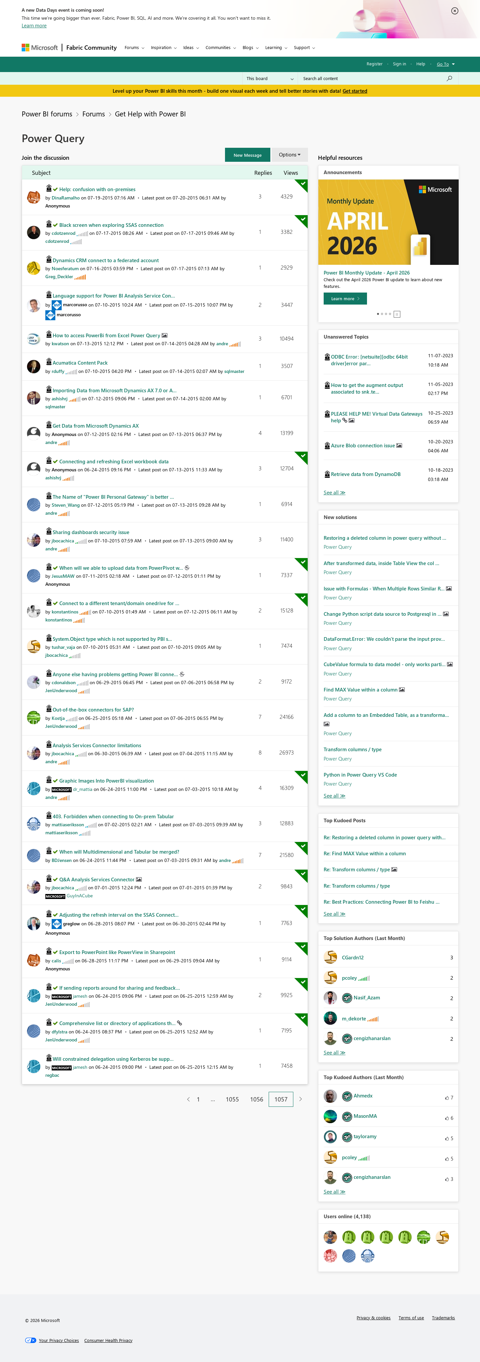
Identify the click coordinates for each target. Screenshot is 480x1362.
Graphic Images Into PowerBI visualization (106, 780)
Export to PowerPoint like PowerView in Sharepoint (117, 952)
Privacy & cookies (374, 1317)
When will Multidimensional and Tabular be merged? (119, 851)
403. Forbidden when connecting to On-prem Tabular (113, 816)
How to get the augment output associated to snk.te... (367, 388)
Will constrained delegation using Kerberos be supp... (113, 1058)
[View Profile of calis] (56, 960)
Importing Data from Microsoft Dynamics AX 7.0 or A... (115, 390)
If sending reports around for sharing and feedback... (119, 987)
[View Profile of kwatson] (60, 343)
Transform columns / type (353, 749)
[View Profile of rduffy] (58, 371)
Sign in (399, 63)
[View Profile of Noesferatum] (65, 268)
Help (420, 63)
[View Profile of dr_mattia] (82, 789)
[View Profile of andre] (222, 343)
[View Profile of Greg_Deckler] (59, 276)
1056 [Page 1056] (256, 1099)
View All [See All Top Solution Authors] (335, 1052)
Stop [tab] (397, 314)
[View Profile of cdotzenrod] (63, 233)
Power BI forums (47, 113)
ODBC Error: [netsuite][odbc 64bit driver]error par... (369, 360)
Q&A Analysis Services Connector (97, 879)
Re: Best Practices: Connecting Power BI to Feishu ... (382, 901)
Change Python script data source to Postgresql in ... (383, 613)
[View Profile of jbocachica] (63, 540)
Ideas (188, 47)
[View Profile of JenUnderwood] (61, 690)
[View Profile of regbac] (52, 1075)
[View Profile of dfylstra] (59, 1031)
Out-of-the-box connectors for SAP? (93, 709)
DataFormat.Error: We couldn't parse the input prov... (384, 638)
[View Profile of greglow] (71, 923)
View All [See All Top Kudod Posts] (335, 914)
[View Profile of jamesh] (80, 996)
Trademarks (443, 1317)
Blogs (248, 47)
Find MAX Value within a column (361, 689)
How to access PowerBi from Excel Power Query (107, 335)
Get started (355, 90)
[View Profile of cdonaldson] (64, 682)
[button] (247, 155)
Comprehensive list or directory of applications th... (118, 1023)
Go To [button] (443, 64)
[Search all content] (378, 78)
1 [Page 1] (198, 1099)
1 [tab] (378, 314)
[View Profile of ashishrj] (60, 398)
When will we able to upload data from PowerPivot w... (121, 567)
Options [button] (287, 154)
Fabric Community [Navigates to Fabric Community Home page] (91, 47)
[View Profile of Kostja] (58, 718)
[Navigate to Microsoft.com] (40, 47)
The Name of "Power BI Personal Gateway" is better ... (113, 496)
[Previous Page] (186, 1099)
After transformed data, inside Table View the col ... (381, 563)
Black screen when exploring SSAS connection (111, 224)
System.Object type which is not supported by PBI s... (112, 638)
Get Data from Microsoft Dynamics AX (96, 425)
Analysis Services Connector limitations (97, 745)
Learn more (34, 25)
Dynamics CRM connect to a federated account (106, 260)
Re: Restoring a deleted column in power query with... (385, 837)
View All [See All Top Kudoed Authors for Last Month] (335, 1192)
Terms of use (411, 1317)
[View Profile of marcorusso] (75, 304)
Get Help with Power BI (150, 113)
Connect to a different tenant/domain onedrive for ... (119, 603)
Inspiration (161, 47)
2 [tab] (382, 314)
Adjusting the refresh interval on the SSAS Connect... (119, 914)
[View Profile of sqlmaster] (234, 371)
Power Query (338, 546)
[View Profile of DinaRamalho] (66, 197)
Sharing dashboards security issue (91, 532)
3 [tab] (386, 314)
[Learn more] (345, 299)
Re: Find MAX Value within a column (365, 853)
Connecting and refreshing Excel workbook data (114, 461)
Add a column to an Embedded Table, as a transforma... (386, 715)
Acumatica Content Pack (80, 362)
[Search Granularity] (270, 78)
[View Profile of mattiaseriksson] (68, 824)
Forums (132, 47)
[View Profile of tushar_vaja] (63, 647)
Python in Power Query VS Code (360, 774)
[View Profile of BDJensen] (62, 860)
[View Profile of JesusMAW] (63, 576)
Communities (218, 47)
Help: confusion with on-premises (97, 189)
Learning (273, 47)
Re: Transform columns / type (357, 869)
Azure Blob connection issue (363, 445)
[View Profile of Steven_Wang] (66, 505)
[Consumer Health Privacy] (108, 1340)
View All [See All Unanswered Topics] (335, 492)
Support (302, 47)
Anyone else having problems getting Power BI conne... (116, 674)
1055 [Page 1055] (232, 1099)
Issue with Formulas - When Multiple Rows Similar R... (385, 588)
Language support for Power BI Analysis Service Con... (114, 295)
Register (375, 63)
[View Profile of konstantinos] (65, 611)
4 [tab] (390, 314)
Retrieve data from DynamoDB (366, 474)
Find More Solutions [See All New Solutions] (335, 796)
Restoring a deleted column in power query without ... (385, 537)
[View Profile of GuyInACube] (80, 895)
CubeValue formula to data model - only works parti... (385, 664)
